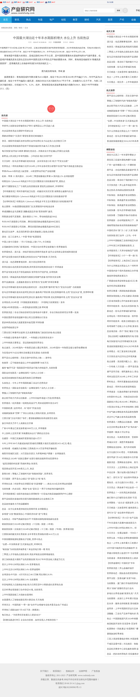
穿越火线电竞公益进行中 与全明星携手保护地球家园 (123, 553)
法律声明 (83, 671)
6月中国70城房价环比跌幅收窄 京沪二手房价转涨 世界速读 (122, 548)
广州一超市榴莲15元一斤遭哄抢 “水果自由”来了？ (121, 165)
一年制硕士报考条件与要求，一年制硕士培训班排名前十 (28, 337)
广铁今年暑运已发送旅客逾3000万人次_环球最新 (24, 428)
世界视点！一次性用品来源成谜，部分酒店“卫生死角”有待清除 (122, 492)
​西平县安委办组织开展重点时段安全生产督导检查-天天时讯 (29, 257)
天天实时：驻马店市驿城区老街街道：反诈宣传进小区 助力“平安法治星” (35, 161)
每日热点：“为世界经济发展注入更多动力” (21, 615)
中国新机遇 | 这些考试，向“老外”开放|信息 (21, 408)
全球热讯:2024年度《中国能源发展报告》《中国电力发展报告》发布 (33, 302)
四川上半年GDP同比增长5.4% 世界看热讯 (21, 564)
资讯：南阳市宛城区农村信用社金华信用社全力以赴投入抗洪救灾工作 (34, 141)
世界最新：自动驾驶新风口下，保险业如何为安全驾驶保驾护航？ (122, 220)
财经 (87, 19)
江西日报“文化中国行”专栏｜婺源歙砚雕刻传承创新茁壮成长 (30, 418)
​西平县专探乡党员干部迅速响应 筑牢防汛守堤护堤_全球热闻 (29, 272)
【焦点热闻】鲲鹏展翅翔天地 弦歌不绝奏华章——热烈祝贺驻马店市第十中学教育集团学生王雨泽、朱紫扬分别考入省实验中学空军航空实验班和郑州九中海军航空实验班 (123, 336)
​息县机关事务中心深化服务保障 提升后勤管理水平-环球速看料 (123, 649)
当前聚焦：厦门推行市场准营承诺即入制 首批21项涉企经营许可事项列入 (123, 583)
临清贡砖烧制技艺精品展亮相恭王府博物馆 (21, 378)
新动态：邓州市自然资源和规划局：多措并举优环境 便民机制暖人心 (123, 387)
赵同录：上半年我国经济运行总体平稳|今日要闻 (122, 608)
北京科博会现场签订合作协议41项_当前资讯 (22, 590)
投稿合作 (70, 671)
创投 (63, 19)
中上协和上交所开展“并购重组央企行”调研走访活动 (25, 433)
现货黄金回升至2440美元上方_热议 (18, 469)
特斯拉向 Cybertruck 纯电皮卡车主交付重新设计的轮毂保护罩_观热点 (33, 181)
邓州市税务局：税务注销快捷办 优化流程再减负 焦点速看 (123, 321)
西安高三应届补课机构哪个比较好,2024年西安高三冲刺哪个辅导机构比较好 (123, 160)
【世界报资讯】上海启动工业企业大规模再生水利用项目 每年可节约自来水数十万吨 (123, 261)
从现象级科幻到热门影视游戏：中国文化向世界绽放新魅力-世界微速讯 (34, 247)
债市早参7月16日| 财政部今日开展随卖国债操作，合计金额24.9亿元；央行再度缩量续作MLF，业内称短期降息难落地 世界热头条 (122, 457)
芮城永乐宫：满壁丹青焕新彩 (120, 442)
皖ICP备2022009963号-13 (70, 687)
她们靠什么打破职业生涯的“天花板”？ (122, 498)
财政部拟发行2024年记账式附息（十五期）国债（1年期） (28, 524)
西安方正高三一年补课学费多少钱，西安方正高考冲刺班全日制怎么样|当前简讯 (122, 155)
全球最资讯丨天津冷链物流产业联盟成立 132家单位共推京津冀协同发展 (122, 250)
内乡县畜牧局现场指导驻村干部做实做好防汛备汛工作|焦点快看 (31, 146)
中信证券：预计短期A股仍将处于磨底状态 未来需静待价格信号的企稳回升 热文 (123, 472)
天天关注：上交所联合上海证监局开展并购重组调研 (122, 467)
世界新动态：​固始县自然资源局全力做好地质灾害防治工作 (122, 573)
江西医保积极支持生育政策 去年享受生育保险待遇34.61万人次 (30, 534)
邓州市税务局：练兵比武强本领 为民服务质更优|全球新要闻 (123, 306)
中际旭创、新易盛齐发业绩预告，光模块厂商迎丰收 (122, 195)
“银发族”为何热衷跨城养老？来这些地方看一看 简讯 (26, 549)
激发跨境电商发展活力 (117, 276)
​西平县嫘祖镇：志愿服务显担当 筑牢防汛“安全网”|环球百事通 (30, 282)
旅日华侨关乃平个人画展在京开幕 (17, 423)
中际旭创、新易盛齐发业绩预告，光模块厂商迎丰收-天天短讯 (122, 200)
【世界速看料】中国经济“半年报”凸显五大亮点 (121, 563)
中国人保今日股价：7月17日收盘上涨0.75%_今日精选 (26, 242)
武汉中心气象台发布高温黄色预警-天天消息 (121, 417)
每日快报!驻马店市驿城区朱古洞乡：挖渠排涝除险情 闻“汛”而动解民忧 (122, 341)
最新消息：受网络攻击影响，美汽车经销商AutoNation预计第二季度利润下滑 (122, 462)
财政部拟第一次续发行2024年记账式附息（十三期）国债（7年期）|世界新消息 (38, 529)
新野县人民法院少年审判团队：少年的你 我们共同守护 (27, 156)
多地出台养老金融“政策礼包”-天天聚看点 (123, 593)
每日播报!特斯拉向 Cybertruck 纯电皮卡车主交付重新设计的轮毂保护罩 (34, 196)
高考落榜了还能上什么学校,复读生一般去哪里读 (123, 326)
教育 (75, 19)
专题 (40, 19)
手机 (138, 10)
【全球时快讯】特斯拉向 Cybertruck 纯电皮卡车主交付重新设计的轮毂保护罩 (37, 201)
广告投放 (96, 671)
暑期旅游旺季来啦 (115, 634)
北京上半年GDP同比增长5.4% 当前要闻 (20, 579)
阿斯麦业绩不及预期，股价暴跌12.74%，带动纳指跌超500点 (29, 216)
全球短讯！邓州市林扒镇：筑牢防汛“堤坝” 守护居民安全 (122, 316)
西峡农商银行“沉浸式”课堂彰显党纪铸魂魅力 (22, 136)
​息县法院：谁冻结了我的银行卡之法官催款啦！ (122, 62)
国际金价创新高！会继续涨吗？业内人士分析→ (24, 373)
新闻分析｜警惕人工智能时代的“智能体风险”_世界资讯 (27, 474)
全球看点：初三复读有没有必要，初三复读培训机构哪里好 (122, 351)
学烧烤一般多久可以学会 (118, 432)
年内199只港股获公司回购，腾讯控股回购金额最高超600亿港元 (31, 222)
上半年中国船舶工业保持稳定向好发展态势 (122, 240)
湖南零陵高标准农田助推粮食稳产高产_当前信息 (122, 225)
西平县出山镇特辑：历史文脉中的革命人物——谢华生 (27, 358)
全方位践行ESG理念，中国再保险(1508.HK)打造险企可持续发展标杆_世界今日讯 (122, 452)
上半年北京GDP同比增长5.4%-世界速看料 (21, 569)
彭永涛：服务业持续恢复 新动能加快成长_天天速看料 (123, 603)
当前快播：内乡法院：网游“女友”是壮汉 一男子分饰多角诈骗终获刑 (33, 489)
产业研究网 (71, 675)
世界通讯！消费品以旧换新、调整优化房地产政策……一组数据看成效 (122, 422)
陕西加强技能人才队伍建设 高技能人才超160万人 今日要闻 (123, 296)
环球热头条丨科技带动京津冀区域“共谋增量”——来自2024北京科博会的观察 (37, 484)
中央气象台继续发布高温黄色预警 (122, 412)
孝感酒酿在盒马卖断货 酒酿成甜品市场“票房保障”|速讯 (27, 211)
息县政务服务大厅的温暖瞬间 (15, 504)
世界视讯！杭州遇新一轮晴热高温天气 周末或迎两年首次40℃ (30, 403)
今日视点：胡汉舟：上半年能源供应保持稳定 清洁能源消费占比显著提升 (123, 82)
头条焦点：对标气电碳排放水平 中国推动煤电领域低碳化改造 (30, 519)
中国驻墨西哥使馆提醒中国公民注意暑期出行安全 (25, 317)
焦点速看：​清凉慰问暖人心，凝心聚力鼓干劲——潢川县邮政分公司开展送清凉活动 (122, 361)
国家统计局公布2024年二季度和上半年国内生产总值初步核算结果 (122, 402)
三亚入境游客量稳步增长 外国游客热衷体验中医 (123, 639)
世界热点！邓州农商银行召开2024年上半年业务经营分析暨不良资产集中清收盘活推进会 (42, 166)
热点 (28, 19)
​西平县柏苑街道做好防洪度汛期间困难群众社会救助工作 (28, 499)
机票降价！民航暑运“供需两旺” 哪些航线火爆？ (122, 629)
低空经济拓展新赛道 (116, 286)
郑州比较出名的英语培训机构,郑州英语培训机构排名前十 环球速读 (32, 267)
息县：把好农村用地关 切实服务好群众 (123, 654)
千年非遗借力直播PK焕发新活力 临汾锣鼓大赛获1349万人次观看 (121, 523)
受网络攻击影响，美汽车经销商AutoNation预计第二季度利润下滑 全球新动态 (122, 447)
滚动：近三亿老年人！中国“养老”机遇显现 (21, 237)
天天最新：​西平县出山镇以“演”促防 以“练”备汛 (24, 479)
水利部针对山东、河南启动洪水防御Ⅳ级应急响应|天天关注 (122, 397)
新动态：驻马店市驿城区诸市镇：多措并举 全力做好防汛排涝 (122, 136)
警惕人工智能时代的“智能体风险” (17, 393)
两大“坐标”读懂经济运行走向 (120, 588)
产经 (122, 19)
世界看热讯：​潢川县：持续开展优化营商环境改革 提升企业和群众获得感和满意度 (39, 252)
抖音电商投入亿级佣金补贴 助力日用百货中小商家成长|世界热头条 (32, 585)
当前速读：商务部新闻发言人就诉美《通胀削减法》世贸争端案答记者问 (122, 558)
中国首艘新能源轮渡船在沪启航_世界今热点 (22, 539)
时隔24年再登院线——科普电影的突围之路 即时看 (25, 307)
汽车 (98, 19)
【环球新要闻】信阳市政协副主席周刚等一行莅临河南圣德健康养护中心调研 (37, 494)
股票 (110, 19)
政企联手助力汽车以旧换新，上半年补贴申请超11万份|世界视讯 (31, 398)
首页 (5, 19)
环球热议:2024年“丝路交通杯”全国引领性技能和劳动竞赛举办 (30, 458)
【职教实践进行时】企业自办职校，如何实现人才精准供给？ (30, 620)
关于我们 (44, 671)
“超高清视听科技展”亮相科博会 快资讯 (19, 464)
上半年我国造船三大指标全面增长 (17, 595)
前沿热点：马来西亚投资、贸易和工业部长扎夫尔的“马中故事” (122, 437)
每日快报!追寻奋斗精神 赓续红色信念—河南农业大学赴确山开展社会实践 (35, 151)
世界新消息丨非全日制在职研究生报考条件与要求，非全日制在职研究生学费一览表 (40, 312)
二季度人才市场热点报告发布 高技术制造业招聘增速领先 (28, 554)
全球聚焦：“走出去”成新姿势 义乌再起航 (122, 503)
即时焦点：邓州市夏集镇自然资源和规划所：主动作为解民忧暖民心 (122, 382)
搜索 (118, 10)
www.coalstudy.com (86, 675)
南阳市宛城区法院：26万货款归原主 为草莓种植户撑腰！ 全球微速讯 (33, 453)
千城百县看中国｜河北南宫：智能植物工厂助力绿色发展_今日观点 (122, 644)
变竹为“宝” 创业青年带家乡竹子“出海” (120, 513)
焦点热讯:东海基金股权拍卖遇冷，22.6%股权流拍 (120, 190)
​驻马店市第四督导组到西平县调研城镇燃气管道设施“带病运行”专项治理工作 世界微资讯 (122, 57)
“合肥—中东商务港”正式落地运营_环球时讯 (22, 544)
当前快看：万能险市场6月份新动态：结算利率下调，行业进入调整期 (122, 215)
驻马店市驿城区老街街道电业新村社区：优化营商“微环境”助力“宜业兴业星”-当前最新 (41, 287)
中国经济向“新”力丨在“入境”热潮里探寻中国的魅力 (122, 230)
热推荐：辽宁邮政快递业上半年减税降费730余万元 (25, 363)
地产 (52, 19)
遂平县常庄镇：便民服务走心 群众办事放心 (123, 371)
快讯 (20, 28)
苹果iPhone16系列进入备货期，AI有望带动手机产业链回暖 (28, 171)
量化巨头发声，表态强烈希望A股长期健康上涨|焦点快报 (28, 232)
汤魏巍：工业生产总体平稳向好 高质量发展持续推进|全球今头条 (123, 613)
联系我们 (57, 671)
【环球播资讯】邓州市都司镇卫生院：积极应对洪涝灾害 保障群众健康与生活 (37, 191)
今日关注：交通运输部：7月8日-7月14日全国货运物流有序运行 (122, 533)
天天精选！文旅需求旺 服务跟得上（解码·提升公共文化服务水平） (123, 72)
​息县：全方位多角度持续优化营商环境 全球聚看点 (25, 509)
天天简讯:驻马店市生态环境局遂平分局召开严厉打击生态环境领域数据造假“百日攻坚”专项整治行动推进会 (122, 356)
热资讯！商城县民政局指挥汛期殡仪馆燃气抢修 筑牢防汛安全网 (31, 277)
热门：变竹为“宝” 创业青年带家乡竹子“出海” (122, 477)
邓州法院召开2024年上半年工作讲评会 (122, 377)
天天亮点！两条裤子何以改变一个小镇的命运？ (122, 487)
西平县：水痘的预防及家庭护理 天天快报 (123, 170)
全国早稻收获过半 (10, 327)
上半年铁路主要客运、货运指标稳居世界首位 (22, 343)
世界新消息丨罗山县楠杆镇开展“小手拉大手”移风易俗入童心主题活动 (122, 568)
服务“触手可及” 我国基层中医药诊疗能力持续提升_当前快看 (29, 368)
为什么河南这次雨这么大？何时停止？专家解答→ (122, 131)
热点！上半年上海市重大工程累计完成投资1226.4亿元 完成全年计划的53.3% (122, 77)
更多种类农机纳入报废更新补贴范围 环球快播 (23, 322)
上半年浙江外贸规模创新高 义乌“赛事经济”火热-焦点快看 (120, 245)
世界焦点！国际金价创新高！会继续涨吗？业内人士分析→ (29, 388)
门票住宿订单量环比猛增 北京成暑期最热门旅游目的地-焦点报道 (31, 332)
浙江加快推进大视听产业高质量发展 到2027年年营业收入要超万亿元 (33, 559)
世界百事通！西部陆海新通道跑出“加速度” (121, 291)
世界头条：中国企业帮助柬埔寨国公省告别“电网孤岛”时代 (122, 538)
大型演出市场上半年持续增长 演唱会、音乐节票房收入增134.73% (123, 407)
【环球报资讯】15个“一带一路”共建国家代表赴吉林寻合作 (122, 126)
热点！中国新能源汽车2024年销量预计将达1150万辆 (122, 619)
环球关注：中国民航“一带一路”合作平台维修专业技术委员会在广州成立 (35, 605)
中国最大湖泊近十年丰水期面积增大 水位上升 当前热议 (27, 121)
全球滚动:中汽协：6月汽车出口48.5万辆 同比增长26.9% (27, 574)
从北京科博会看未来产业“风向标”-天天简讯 (123, 427)
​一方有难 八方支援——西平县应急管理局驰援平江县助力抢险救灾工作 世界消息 (123, 366)
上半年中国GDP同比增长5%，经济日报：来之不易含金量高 (122, 528)
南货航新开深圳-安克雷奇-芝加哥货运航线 (122, 624)
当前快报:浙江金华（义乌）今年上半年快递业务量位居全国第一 (121, 235)
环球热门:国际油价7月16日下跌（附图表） (21, 610)
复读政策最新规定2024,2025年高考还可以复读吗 (123, 141)
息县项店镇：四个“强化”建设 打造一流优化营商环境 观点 (122, 331)
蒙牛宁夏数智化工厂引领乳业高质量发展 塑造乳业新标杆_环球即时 (33, 186)
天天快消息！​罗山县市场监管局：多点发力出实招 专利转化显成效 (122, 185)
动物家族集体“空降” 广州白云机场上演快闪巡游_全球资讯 (28, 413)
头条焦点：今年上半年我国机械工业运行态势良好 (25, 383)
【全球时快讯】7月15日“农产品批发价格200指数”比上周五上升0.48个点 (122, 518)
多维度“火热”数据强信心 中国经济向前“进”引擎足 (25, 514)
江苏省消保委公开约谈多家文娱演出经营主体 (122, 301)
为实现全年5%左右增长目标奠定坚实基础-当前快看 (25, 353)
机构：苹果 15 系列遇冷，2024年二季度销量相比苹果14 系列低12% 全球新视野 (38, 176)
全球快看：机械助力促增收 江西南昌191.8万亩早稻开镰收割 (29, 448)
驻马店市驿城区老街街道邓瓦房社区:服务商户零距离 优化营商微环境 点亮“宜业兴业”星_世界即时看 (48, 292)
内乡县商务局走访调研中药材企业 (17, 131)
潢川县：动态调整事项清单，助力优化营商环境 (24, 262)
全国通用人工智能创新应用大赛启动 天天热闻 (23, 600)
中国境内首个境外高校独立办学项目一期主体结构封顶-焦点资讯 (122, 271)
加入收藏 (110, 2)
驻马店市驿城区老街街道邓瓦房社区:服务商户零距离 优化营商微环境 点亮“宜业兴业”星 (42, 297)
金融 (133, 19)
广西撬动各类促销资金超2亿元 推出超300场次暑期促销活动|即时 (122, 281)
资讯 (17, 19)
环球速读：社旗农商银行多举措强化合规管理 (122, 392)
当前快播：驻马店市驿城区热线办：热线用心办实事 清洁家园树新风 (123, 67)
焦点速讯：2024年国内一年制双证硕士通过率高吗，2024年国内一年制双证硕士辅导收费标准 (44, 348)
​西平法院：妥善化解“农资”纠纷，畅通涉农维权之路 (122, 578)
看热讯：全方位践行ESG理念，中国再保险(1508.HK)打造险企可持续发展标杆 (122, 482)
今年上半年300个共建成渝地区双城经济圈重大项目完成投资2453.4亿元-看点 (37, 443)
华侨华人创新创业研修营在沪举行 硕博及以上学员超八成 (28, 126)
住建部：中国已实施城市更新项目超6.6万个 (22, 438)
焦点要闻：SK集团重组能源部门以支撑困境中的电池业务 (28, 206)
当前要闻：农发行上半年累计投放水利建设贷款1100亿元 (122, 598)
